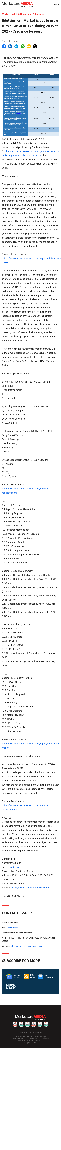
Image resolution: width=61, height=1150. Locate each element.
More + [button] (56, 4)
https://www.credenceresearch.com (30, 887)
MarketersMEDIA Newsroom (16, 14)
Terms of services (25, 1032)
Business (39, 14)
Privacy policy (37, 1032)
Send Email (14, 867)
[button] (47, 5)
